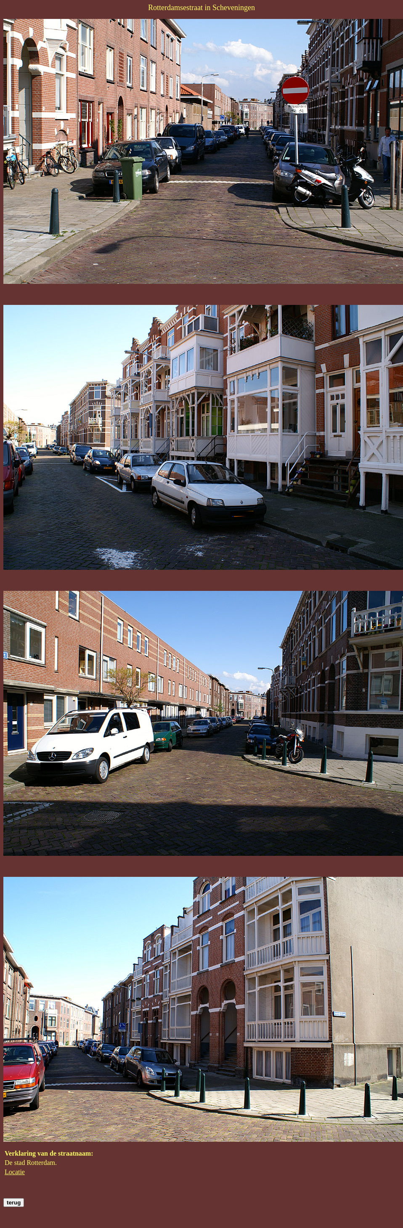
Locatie (15, 1171)
